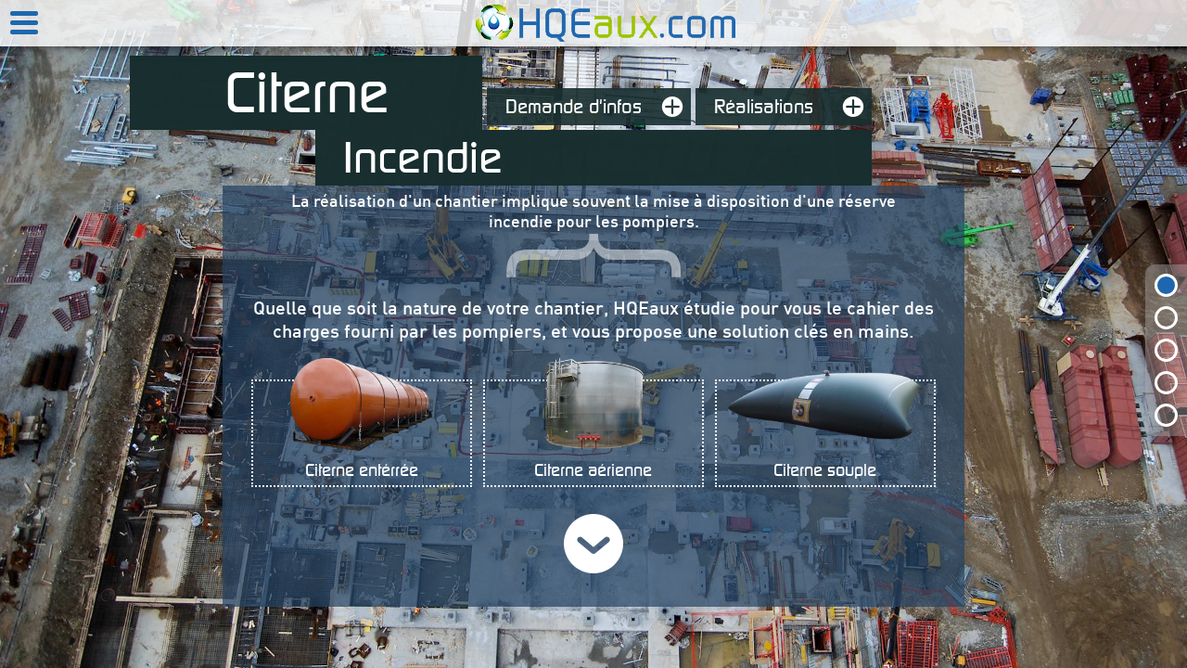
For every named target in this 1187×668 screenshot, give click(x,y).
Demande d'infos (598, 106)
